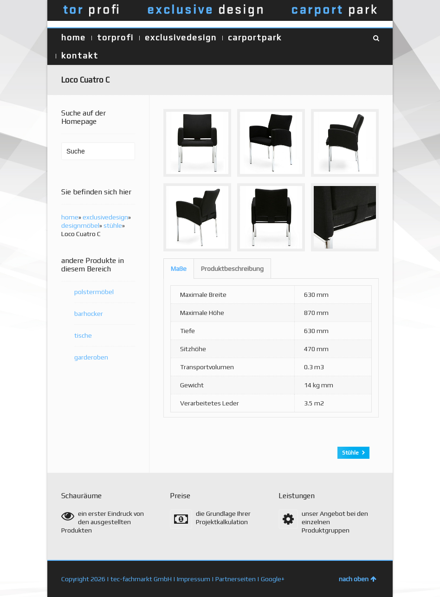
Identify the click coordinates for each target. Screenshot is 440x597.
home (73, 37)
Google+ (273, 579)
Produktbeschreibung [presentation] (232, 268)
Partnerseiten (235, 579)
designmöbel (80, 225)
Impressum (193, 579)
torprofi (115, 37)
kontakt (79, 55)
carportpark (255, 37)
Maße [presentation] (179, 268)
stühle (113, 225)
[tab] (178, 268)
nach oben (357, 579)
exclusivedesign (181, 37)
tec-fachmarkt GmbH (141, 579)
